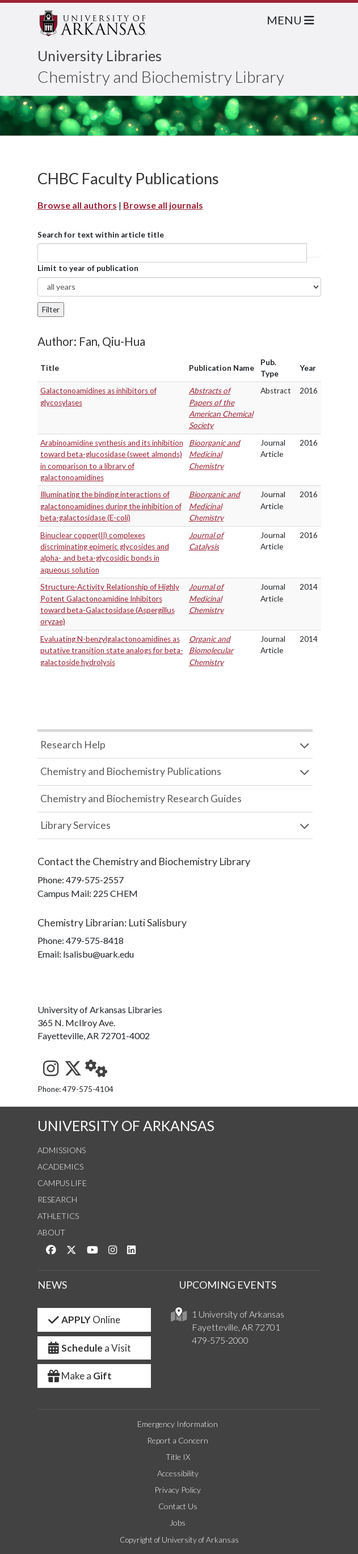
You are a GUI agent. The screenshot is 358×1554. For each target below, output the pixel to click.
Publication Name (221, 367)
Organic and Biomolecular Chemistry (211, 650)
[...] (172, 252)
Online (84, 1320)
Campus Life (62, 1183)
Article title (313, 253)
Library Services (75, 825)
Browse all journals (163, 205)
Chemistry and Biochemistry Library (160, 76)
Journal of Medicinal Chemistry (206, 598)
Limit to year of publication (87, 268)
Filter (51, 309)
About (51, 1232)
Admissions (61, 1150)
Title (49, 367)
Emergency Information (177, 1424)
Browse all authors (77, 205)
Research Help (73, 745)
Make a (79, 1376)
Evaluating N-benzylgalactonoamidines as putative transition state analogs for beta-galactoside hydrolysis (111, 650)
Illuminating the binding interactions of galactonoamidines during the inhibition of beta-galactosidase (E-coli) (111, 506)
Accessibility (178, 1473)
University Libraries (99, 55)
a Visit (89, 1348)
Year (308, 367)
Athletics (58, 1216)
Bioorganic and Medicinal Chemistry (214, 454)
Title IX (178, 1457)
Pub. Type (269, 368)
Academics (60, 1166)
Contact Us (177, 1506)
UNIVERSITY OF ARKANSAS (125, 1125)
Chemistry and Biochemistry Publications (130, 771)
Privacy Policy (177, 1489)
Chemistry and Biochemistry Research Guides (141, 798)
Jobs (178, 1522)
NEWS (52, 1284)
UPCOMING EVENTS (227, 1284)
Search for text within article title (100, 234)
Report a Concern (177, 1440)
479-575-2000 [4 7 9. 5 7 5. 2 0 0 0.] (220, 1340)
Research (57, 1199)
